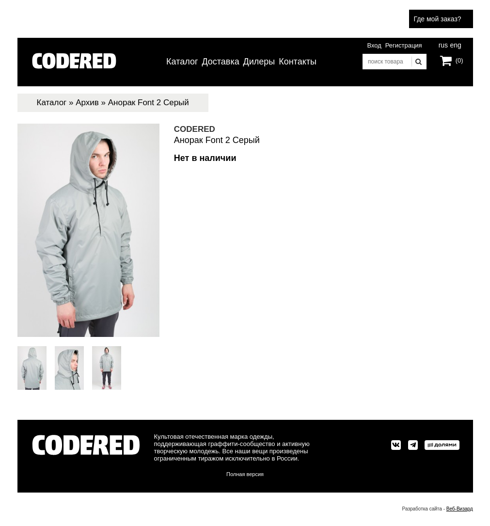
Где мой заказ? (437, 19)
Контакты (297, 61)
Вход (374, 45)
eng (455, 44)
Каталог (182, 61)
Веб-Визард (459, 508)
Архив (87, 102)
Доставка (220, 61)
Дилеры (259, 61)
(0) (459, 60)
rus (443, 44)
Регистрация (403, 45)
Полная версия (245, 474)
